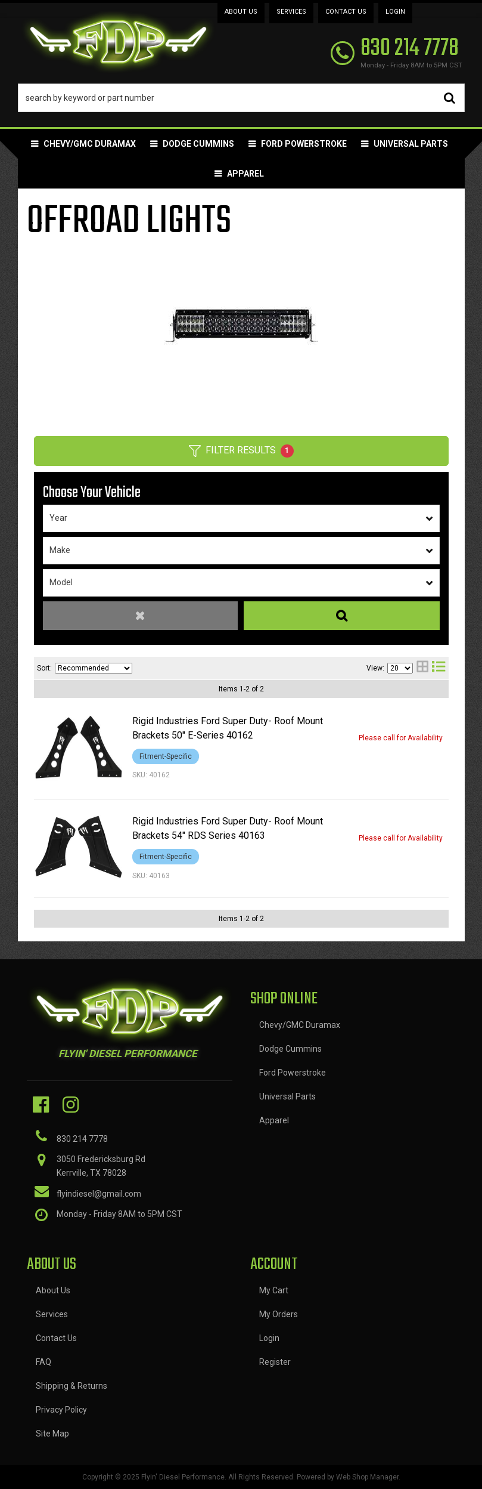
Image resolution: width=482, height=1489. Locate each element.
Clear (140, 616)
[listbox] (241, 518)
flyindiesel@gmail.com (99, 1193)
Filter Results (241, 451)
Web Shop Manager (367, 1477)
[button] (241, 98)
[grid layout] (422, 668)
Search (341, 616)
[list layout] (438, 668)
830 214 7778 (82, 1139)
